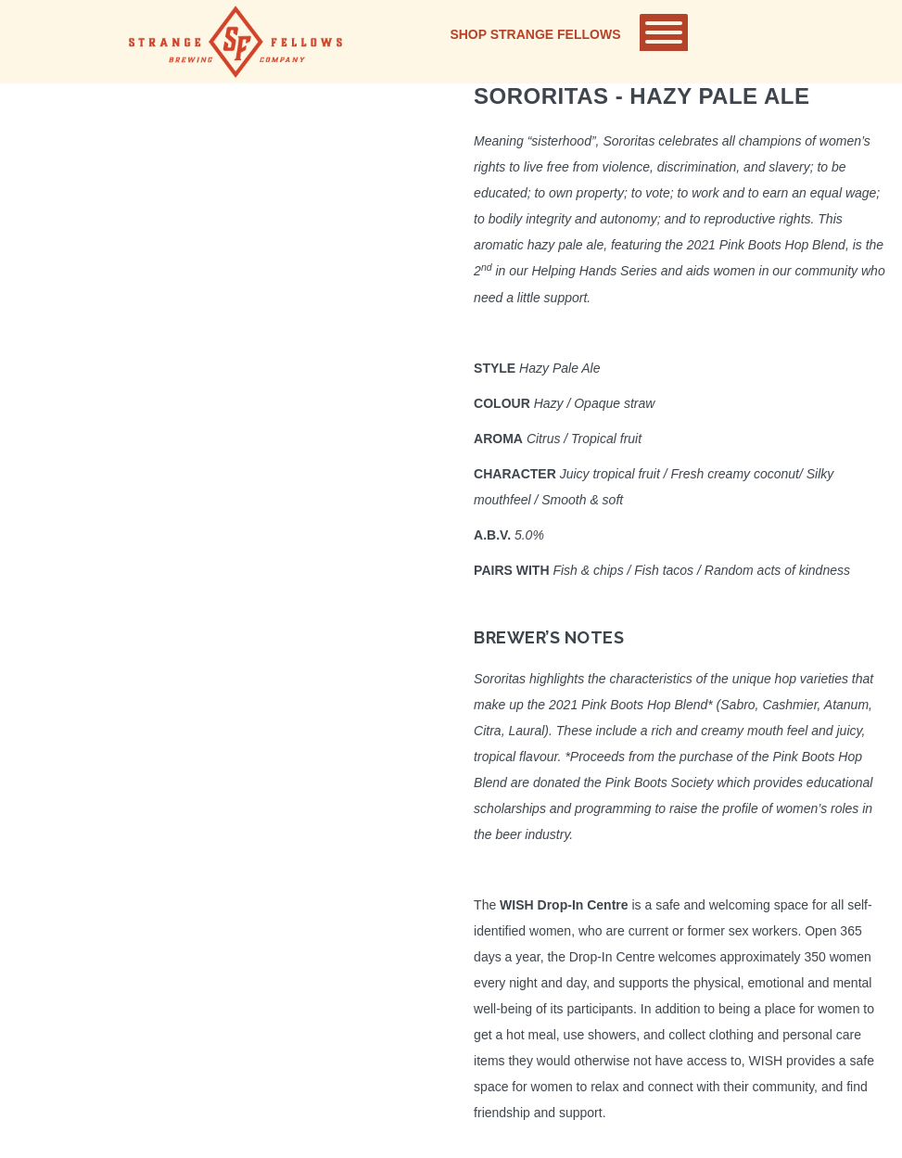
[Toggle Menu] (663, 32)
